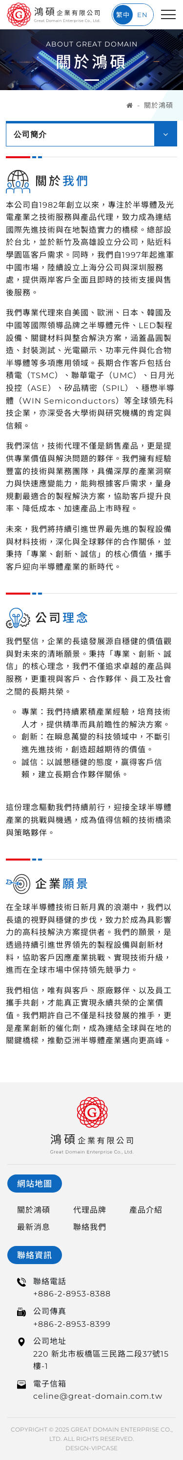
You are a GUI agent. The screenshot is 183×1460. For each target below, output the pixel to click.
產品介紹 (146, 1210)
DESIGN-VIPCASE (91, 1448)
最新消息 (33, 1227)
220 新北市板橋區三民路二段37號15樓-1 (101, 1360)
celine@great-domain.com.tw (98, 1396)
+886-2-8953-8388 (72, 1293)
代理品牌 (89, 1210)
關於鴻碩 (158, 105)
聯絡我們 (89, 1227)
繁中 (123, 15)
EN (142, 15)
